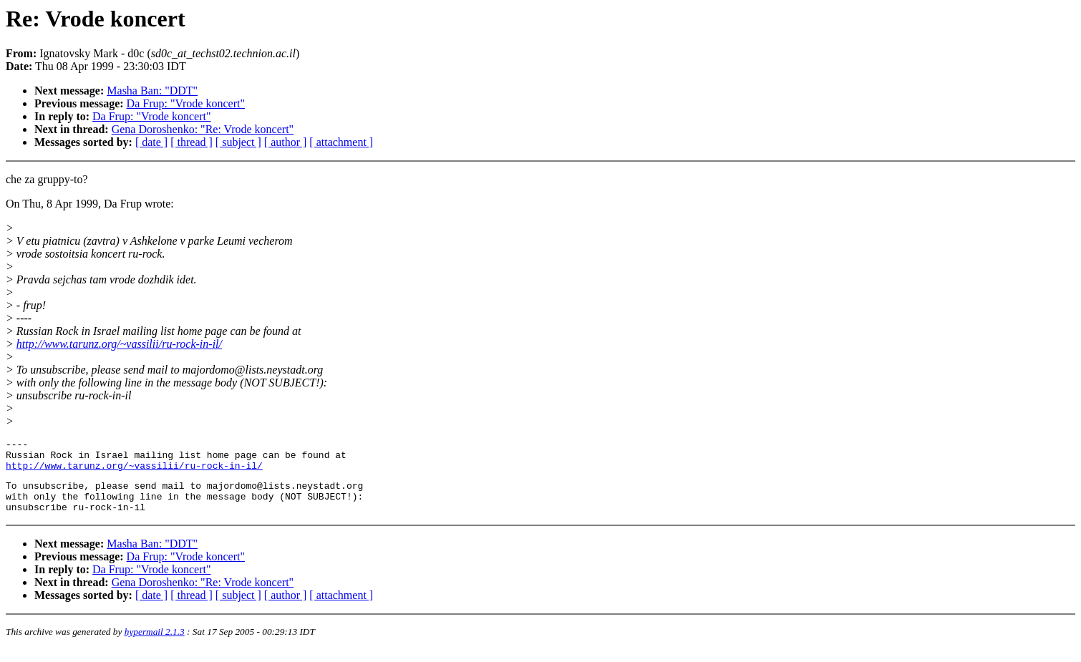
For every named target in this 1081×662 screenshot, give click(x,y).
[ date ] (151, 142)
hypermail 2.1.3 (155, 644)
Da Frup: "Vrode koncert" (186, 103)
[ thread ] (191, 142)
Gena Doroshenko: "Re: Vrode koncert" (203, 129)
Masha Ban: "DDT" (152, 90)
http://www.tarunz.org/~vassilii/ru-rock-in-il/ (119, 344)
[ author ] (285, 142)
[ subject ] (238, 142)
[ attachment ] (341, 142)
